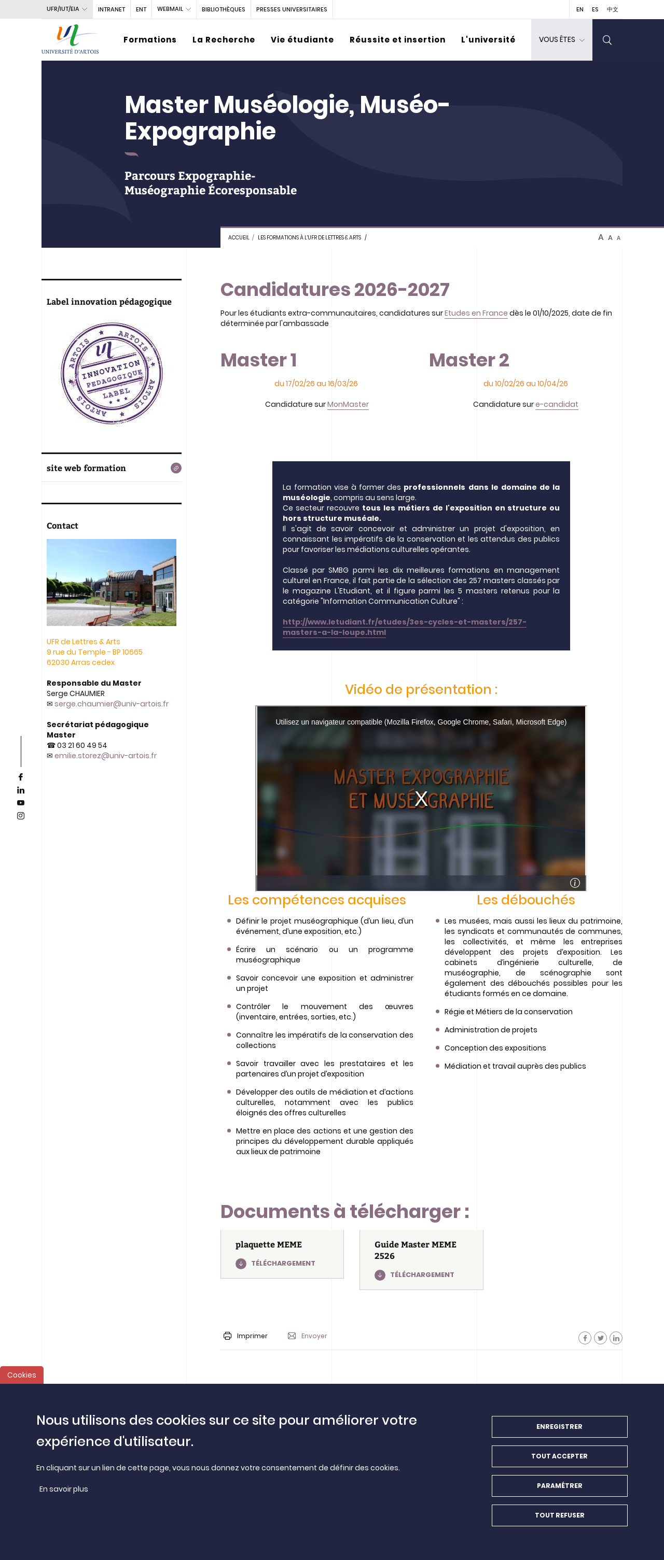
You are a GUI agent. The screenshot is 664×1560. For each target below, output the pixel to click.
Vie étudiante (302, 39)
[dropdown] (561, 40)
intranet (111, 9)
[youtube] (20, 803)
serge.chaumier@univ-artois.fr (111, 704)
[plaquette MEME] (282, 1254)
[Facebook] (584, 1337)
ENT (141, 9)
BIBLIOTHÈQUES (223, 9)
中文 (612, 9)
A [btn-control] (601, 237)
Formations (150, 39)
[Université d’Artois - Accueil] (70, 40)
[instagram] (20, 816)
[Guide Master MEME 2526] (421, 1260)
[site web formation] (112, 468)
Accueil (239, 238)
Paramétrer (560, 1485)
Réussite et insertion (398, 39)
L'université (488, 39)
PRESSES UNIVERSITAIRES (291, 9)
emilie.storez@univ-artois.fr (105, 755)
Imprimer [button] (246, 1335)
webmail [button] (170, 9)
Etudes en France (476, 313)
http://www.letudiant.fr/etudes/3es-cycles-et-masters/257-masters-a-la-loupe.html (405, 627)
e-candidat (556, 404)
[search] (607, 40)
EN (580, 9)
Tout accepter (559, 1456)
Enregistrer (559, 1426)
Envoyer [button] (307, 1336)
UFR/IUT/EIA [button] (63, 9)
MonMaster (348, 404)
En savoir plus (63, 1489)
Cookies (21, 1375)
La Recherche (223, 39)
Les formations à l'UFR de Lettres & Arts (309, 238)
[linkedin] (20, 790)
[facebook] (20, 777)
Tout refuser (560, 1515)
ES (595, 9)
